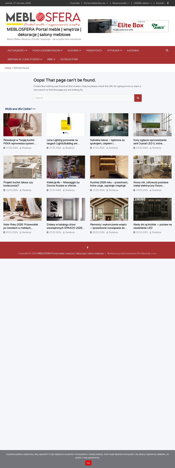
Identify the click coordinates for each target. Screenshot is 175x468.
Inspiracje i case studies (24, 59)
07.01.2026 (55, 232)
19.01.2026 (142, 190)
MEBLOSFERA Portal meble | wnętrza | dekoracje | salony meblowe (70, 253)
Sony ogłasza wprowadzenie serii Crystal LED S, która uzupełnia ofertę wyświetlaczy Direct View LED (151, 145)
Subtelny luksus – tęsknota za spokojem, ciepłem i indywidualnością (107, 143)
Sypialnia (113, 50)
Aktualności (16, 50)
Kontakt (160, 3)
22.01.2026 (12, 190)
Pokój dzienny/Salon (46, 50)
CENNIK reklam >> (143, 3)
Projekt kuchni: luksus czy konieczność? (18, 184)
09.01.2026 (12, 232)
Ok (88, 463)
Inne (50, 59)
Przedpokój (94, 50)
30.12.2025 (142, 232)
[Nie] (170, 459)
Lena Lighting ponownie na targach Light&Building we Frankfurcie (62, 143)
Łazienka (133, 50)
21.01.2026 (55, 190)
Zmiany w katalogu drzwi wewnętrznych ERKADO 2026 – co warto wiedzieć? (66, 228)
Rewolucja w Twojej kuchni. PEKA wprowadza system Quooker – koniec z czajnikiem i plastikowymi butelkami (22, 145)
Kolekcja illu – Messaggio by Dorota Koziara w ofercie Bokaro (63, 186)
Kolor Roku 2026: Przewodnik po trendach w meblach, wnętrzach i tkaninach (20, 228)
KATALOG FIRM (69, 59)
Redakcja (26, 147)
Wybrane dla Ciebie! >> (20, 109)
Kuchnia (73, 50)
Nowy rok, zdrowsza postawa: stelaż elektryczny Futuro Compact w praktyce (151, 186)
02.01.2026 (99, 232)
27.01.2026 (12, 147)
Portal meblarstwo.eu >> (96, 3)
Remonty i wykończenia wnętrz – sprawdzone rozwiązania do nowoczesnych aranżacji (108, 228)
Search (138, 98)
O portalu (75, 3)
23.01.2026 (142, 147)
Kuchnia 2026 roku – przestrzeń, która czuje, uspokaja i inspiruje (109, 184)
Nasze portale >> (121, 3)
